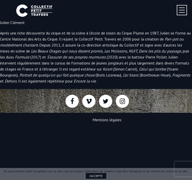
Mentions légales (107, 119)
